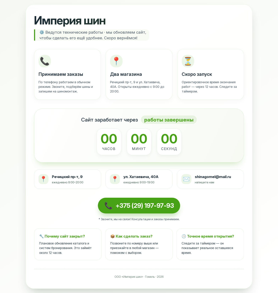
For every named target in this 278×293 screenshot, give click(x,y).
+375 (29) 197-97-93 (145, 205)
